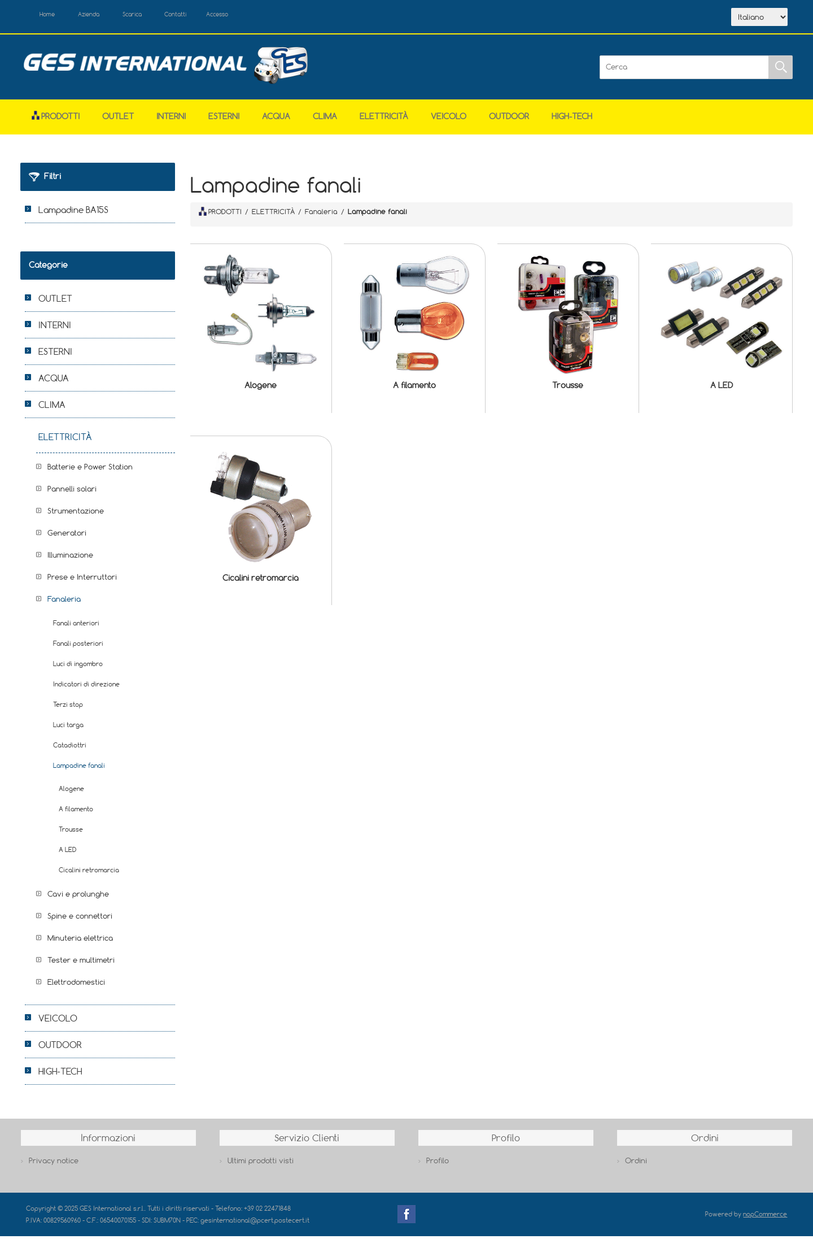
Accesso (260, 15)
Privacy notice (53, 1163)
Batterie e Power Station (90, 470)
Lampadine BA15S (73, 213)
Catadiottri (69, 748)
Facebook (406, 1217)
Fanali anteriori (76, 626)
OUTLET (118, 119)
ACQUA (276, 119)
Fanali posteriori (78, 646)
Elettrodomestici (76, 985)
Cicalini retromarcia (260, 580)
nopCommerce (765, 1217)
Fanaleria (64, 602)
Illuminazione (70, 558)
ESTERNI (223, 119)
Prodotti (56, 119)
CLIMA (325, 119)
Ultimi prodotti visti (261, 1163)
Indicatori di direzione (86, 687)
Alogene (260, 388)
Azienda (103, 15)
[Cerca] (684, 70)
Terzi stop (68, 707)
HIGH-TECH (572, 119)
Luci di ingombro (78, 667)
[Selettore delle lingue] (759, 19)
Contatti (208, 15)
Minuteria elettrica (80, 941)
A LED (721, 388)
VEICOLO (448, 119)
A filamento (414, 388)
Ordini (636, 1163)
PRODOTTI (220, 214)
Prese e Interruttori (82, 580)
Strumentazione (75, 514)
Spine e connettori (79, 919)
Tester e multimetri (81, 963)
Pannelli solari (72, 492)
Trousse (567, 388)
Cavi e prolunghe (78, 897)
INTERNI (171, 119)
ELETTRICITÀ (384, 119)
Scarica (156, 15)
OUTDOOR (509, 119)
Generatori (66, 536)
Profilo (437, 1163)
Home (53, 15)
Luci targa (68, 728)
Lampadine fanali (79, 768)
